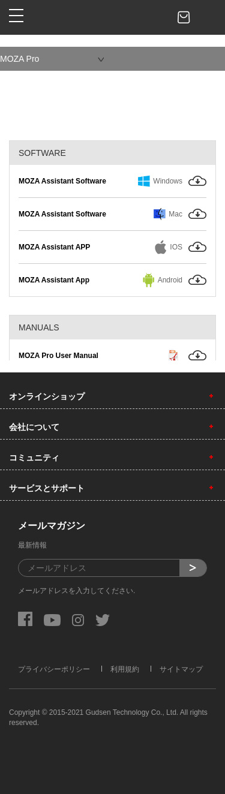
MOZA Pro (19, 59)
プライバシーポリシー (54, 669)
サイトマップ (181, 669)
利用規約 (124, 669)
